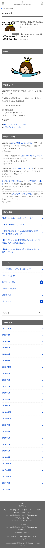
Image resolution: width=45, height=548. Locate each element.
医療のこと (8, 282)
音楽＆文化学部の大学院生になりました (18, 218)
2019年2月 (6, 406)
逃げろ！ (7, 301)
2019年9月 (6, 373)
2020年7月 (6, 341)
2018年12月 (7, 412)
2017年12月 (7, 464)
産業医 (6, 295)
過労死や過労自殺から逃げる (28, 536)
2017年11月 (7, 470)
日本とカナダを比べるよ (22, 518)
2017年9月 (6, 483)
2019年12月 (7, 367)
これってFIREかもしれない (22, 143)
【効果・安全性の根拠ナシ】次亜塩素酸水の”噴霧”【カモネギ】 (20, 250)
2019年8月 (6, 380)
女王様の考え (9, 288)
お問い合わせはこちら (12, 127)
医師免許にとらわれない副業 (22, 512)
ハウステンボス (22, 539)
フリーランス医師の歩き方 (11, 510)
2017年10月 (7, 476)
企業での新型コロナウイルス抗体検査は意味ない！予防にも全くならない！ (20, 232)
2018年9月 (6, 425)
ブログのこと (8, 276)
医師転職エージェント (28, 510)
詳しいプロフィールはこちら (14, 124)
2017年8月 (6, 489)
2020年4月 (6, 354)
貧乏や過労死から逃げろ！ (22, 532)
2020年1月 (6, 361)
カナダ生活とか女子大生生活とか (16, 269)
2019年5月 (6, 393)
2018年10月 (7, 419)
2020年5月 (6, 348)
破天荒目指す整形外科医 (11, 181)
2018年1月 (6, 457)
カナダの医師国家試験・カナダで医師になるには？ (22, 515)
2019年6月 (6, 386)
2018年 (9, 8)
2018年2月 (6, 451)
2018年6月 (6, 438)
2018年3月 (6, 444)
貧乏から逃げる (12, 536)
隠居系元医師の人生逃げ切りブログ (24, 543)
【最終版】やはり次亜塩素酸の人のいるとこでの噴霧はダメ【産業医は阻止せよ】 (21, 241)
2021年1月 (6, 335)
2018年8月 (6, 431)
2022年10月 (7, 328)
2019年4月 (6, 399)
